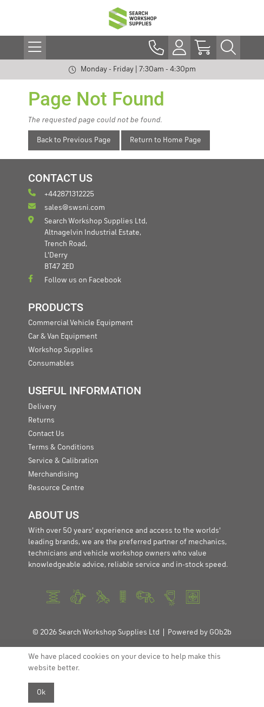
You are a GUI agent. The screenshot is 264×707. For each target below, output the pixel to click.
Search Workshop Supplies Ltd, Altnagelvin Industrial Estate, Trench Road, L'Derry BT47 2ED (87, 243)
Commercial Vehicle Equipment (80, 323)
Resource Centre (56, 488)
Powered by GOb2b (200, 632)
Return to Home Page (165, 140)
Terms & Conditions (61, 447)
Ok (41, 692)
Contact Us (46, 434)
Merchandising (53, 474)
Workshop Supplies (60, 350)
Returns (41, 420)
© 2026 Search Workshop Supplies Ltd (96, 632)
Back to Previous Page (74, 140)
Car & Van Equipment (62, 336)
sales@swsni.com (66, 207)
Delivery (42, 407)
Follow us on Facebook (74, 279)
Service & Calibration (63, 461)
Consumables (51, 363)
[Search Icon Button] (228, 48)
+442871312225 (61, 193)
